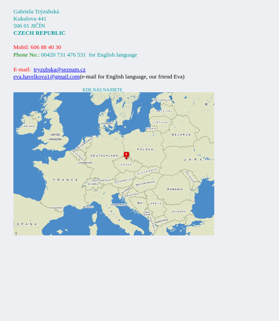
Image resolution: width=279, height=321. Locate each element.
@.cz (60, 69)
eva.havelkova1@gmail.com (46, 76)
